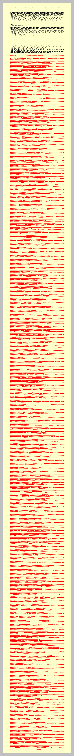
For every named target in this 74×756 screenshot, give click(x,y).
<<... (4, 753)
